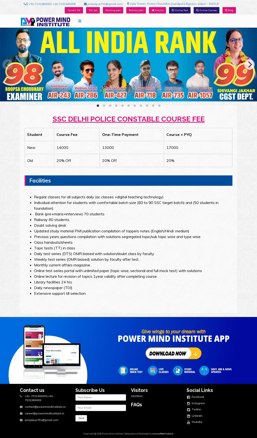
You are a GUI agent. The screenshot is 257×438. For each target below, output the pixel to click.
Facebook (195, 397)
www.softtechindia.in (163, 433)
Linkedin (195, 416)
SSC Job (93, 10)
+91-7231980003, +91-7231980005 (50, 4)
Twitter (194, 409)
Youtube (194, 422)
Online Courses (206, 10)
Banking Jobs (113, 10)
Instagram (196, 403)
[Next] (249, 64)
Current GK (73, 10)
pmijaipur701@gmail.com (103, 4)
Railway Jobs (136, 10)
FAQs (136, 405)
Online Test (180, 10)
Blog (229, 10)
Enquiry (157, 10)
